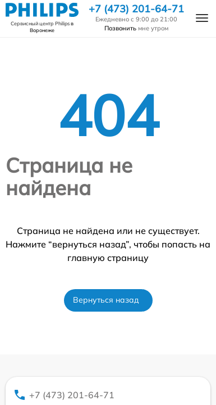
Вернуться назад (106, 300)
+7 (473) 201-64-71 (136, 9)
